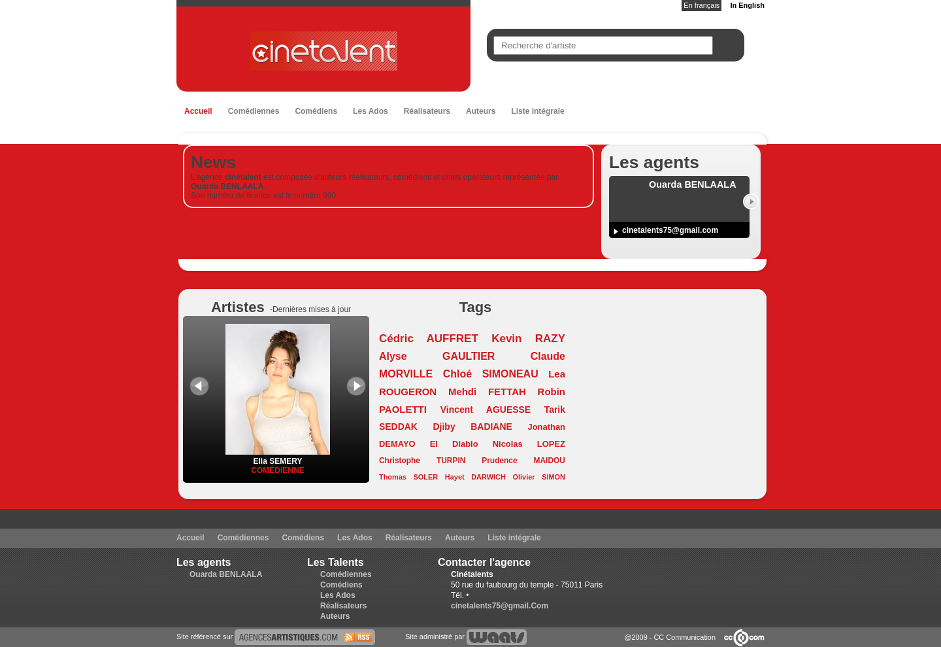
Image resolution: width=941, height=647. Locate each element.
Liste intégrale (537, 111)
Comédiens (316, 111)
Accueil (198, 111)
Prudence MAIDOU (523, 460)
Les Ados (370, 111)
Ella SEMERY (277, 456)
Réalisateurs (427, 111)
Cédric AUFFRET (428, 338)
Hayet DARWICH (475, 477)
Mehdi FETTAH (487, 391)
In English (747, 5)
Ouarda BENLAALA (226, 574)
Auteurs (480, 111)
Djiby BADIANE (472, 426)
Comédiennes (254, 111)
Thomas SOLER (408, 477)
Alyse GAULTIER (437, 356)
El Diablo (454, 444)
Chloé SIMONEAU (490, 373)
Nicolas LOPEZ (529, 444)
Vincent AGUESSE (485, 409)
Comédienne (277, 470)
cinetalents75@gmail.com (670, 230)
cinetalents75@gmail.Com (499, 605)
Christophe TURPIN (422, 460)
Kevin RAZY (528, 338)
